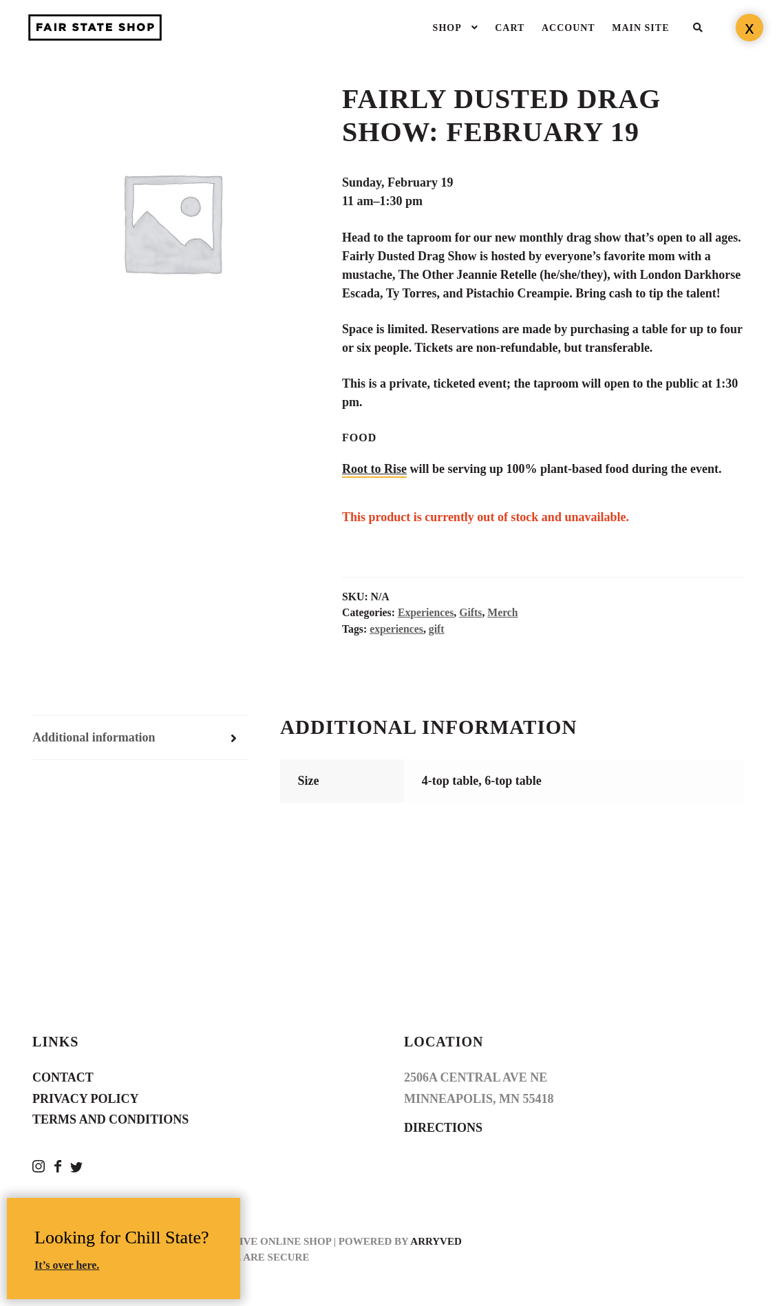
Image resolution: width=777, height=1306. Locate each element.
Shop (447, 28)
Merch (502, 612)
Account (568, 28)
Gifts (470, 612)
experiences (396, 629)
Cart (509, 28)
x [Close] (749, 27)
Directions (443, 1128)
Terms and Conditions (110, 1119)
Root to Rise (374, 469)
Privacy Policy (85, 1099)
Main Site (640, 28)
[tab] (140, 738)
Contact (63, 1077)
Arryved (435, 1241)
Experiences (426, 612)
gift (437, 629)
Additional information (94, 737)
